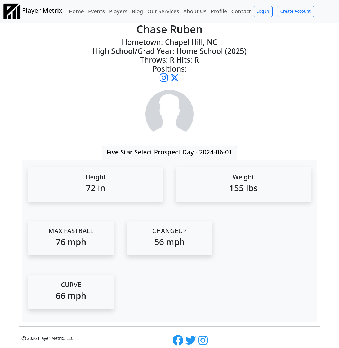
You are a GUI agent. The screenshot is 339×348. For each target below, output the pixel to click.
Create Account (295, 11)
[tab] (169, 153)
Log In (263, 11)
